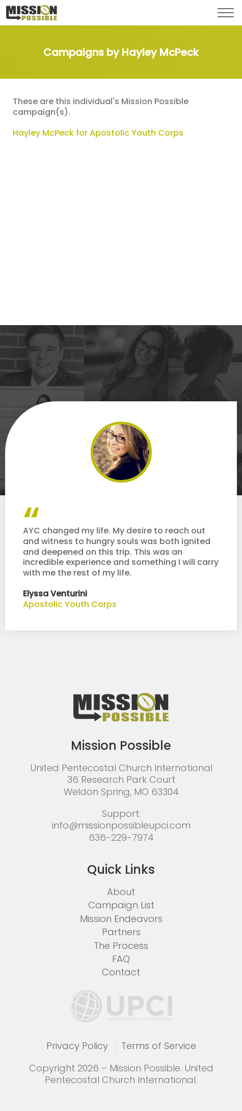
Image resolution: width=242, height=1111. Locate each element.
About (121, 891)
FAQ (121, 959)
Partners (121, 932)
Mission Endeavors (121, 918)
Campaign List (121, 905)
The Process (121, 945)
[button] (226, 12)
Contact (121, 972)
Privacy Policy (77, 1045)
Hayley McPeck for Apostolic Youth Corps (98, 133)
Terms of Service (158, 1045)
